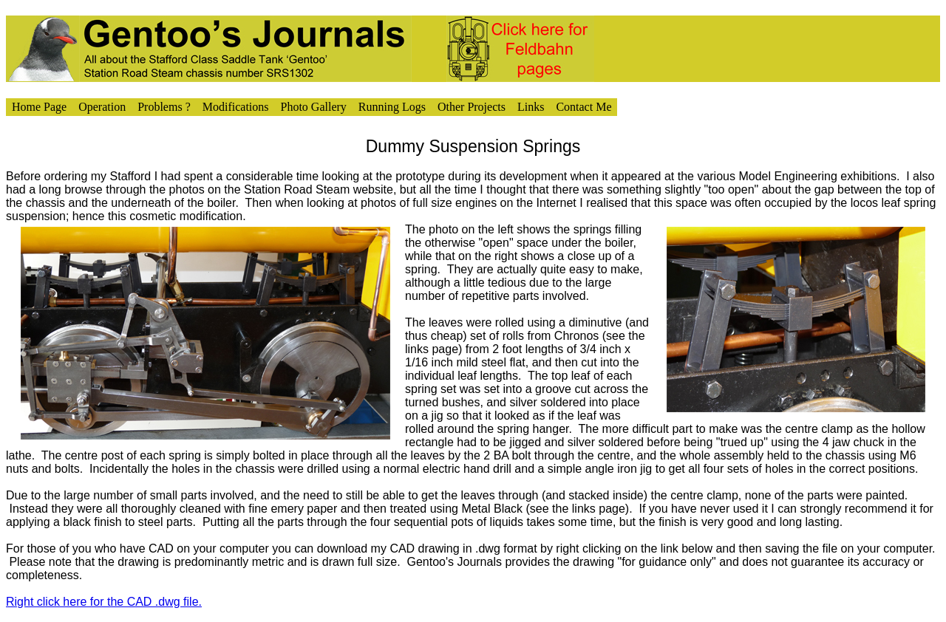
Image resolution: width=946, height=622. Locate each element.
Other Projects (472, 106)
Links (530, 106)
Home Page (39, 106)
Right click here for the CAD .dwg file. (104, 601)
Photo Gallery (314, 106)
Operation (102, 106)
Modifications (236, 106)
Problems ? (164, 106)
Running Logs (392, 106)
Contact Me (583, 106)
